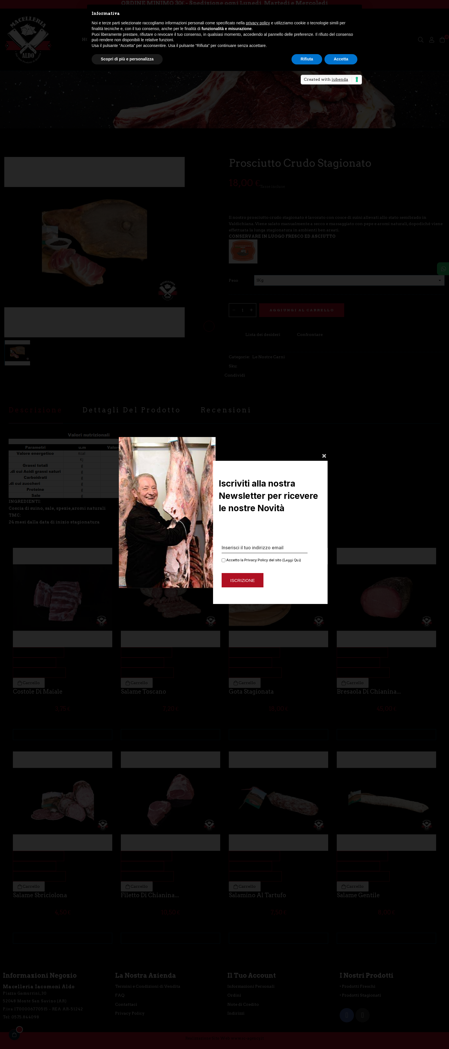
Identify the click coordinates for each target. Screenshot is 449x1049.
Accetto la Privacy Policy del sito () (261, 560)
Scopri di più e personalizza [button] (127, 59)
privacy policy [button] (258, 23)
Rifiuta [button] (307, 59)
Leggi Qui (291, 560)
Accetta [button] (341, 59)
